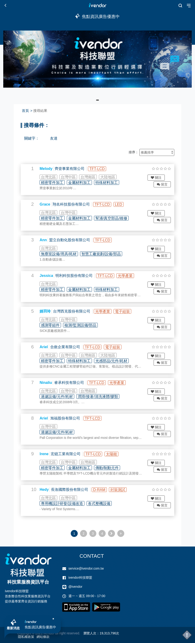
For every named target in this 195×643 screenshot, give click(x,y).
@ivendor (75, 586)
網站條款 (43, 636)
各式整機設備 (103, 503)
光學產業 (129, 276)
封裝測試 (122, 490)
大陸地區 (112, 177)
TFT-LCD (101, 169)
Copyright (24, 633)
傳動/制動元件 (111, 468)
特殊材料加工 (111, 183)
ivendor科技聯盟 (80, 577)
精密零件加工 (56, 183)
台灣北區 (52, 177)
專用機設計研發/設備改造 (66, 503)
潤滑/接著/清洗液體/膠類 (102, 397)
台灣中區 (72, 177)
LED (122, 204)
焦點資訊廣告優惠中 (41, 625)
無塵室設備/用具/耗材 (63, 254)
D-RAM (104, 490)
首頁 (25, 111)
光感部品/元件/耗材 (116, 361)
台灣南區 (92, 177)
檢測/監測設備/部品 (85, 325)
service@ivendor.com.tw (86, 568)
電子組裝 (126, 311)
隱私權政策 (26, 636)
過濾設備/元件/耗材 (61, 397)
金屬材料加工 (84, 183)
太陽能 (115, 454)
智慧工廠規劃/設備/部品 (105, 254)
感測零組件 (54, 325)
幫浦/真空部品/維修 (116, 218)
